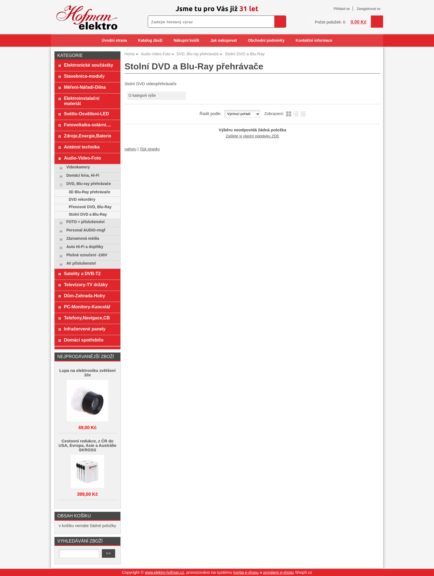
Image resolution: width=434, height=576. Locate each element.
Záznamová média (82, 238)
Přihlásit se (342, 9)
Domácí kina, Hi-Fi (82, 175)
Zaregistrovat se (368, 9)
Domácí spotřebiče (84, 339)
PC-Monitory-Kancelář (87, 306)
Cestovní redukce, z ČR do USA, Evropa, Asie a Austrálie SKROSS (88, 445)
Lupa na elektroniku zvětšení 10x (87, 372)
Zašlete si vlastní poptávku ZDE (252, 136)
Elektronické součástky (88, 64)
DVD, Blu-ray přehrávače (88, 184)
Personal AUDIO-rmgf (85, 230)
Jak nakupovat (223, 40)
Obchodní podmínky (266, 40)
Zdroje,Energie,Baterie (87, 135)
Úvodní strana (114, 40)
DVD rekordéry (82, 199)
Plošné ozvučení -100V (86, 255)
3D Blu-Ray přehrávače (89, 192)
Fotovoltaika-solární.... (87, 124)
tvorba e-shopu (246, 572)
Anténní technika (82, 146)
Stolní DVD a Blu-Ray (88, 214)
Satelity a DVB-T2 (82, 273)
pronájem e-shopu (278, 572)
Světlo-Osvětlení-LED (86, 113)
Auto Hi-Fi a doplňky (84, 247)
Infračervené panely (84, 328)
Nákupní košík (186, 40)
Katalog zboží (150, 40)
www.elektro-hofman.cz (164, 572)
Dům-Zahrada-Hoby (84, 295)
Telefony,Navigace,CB (87, 317)
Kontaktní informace (314, 40)
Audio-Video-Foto (82, 157)
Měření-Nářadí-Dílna (85, 87)
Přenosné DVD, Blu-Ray (90, 207)
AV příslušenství (81, 263)
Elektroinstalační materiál (81, 101)
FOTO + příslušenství (85, 222)
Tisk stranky (150, 149)
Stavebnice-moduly (84, 76)
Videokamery (78, 167)
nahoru (130, 149)
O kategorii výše (142, 95)
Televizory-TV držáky (86, 284)
